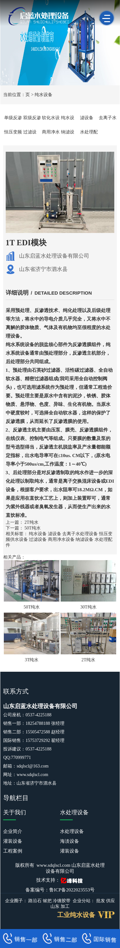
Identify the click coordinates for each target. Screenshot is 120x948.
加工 (65, 906)
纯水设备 (43, 94)
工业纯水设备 (76, 914)
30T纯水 (88, 607)
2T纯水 (31, 522)
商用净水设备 (61, 539)
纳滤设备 (84, 539)
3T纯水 (32, 659)
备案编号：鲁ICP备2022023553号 (60, 889)
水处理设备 (72, 831)
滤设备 (86, 117)
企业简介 (12, 831)
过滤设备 (38, 539)
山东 (54, 906)
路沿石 (35, 900)
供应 (110, 900)
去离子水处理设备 (80, 533)
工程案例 (12, 850)
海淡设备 (69, 841)
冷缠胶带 (61, 900)
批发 (100, 900)
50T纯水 (32, 528)
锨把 (47, 900)
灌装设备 (12, 841)
